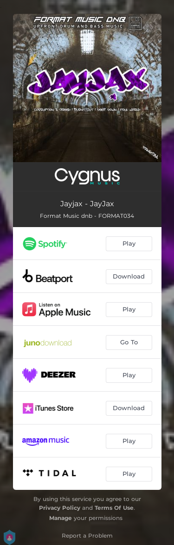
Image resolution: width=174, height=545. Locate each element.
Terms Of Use (114, 507)
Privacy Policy (59, 507)
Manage (60, 517)
